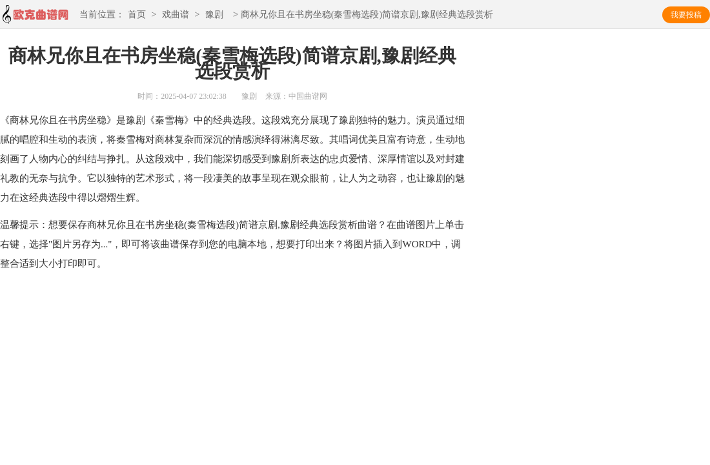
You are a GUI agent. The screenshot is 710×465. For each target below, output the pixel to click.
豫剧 (214, 15)
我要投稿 (686, 14)
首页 (137, 15)
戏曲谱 (175, 15)
